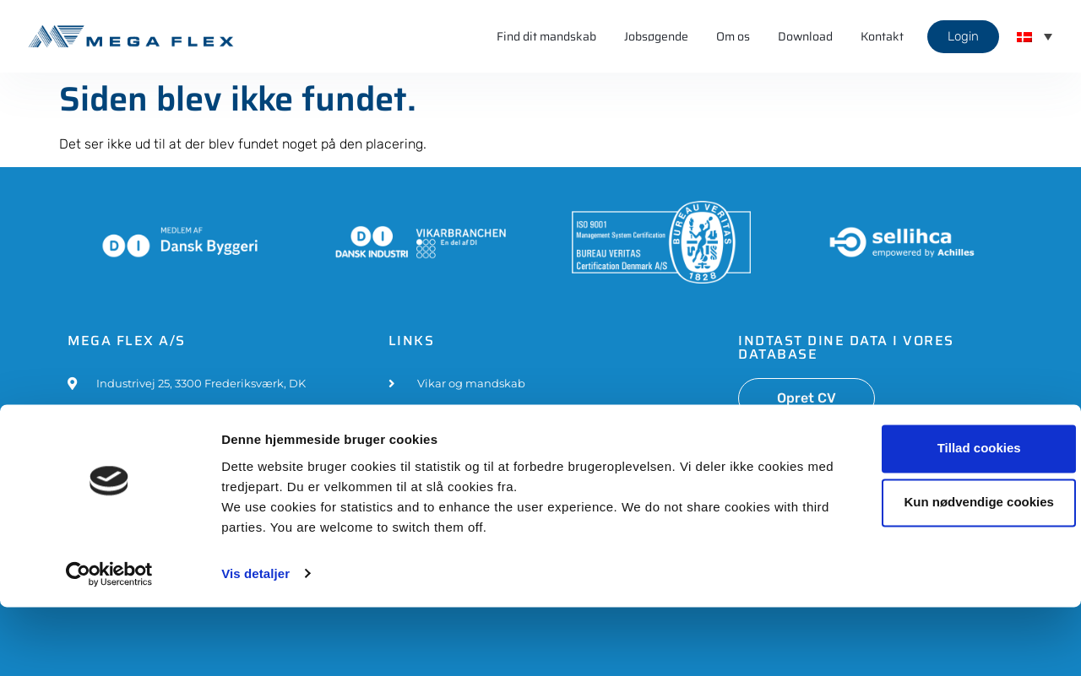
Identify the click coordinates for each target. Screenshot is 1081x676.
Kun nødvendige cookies (940, 572)
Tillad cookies (940, 518)
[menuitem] (1035, 36)
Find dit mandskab (546, 36)
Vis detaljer (255, 642)
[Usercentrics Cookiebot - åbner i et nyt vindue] (109, 643)
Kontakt (882, 36)
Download (805, 36)
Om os (733, 36)
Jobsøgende (656, 36)
